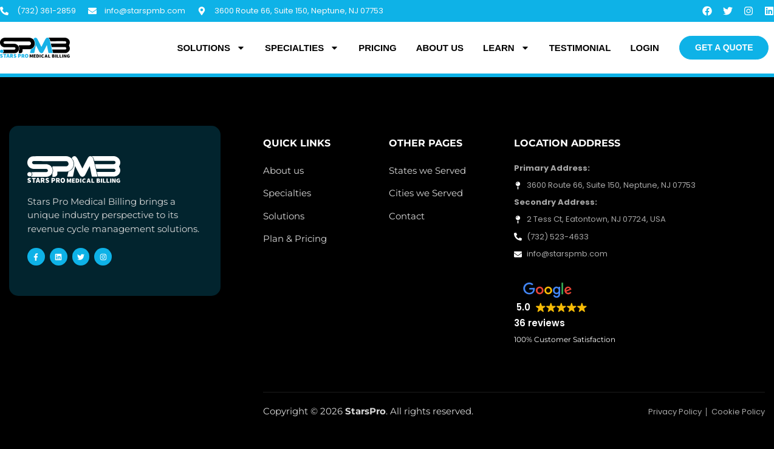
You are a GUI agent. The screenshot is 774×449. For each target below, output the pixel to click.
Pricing (377, 48)
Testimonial (580, 48)
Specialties (302, 48)
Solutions (211, 48)
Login (644, 48)
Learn (506, 48)
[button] (551, 305)
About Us (440, 48)
